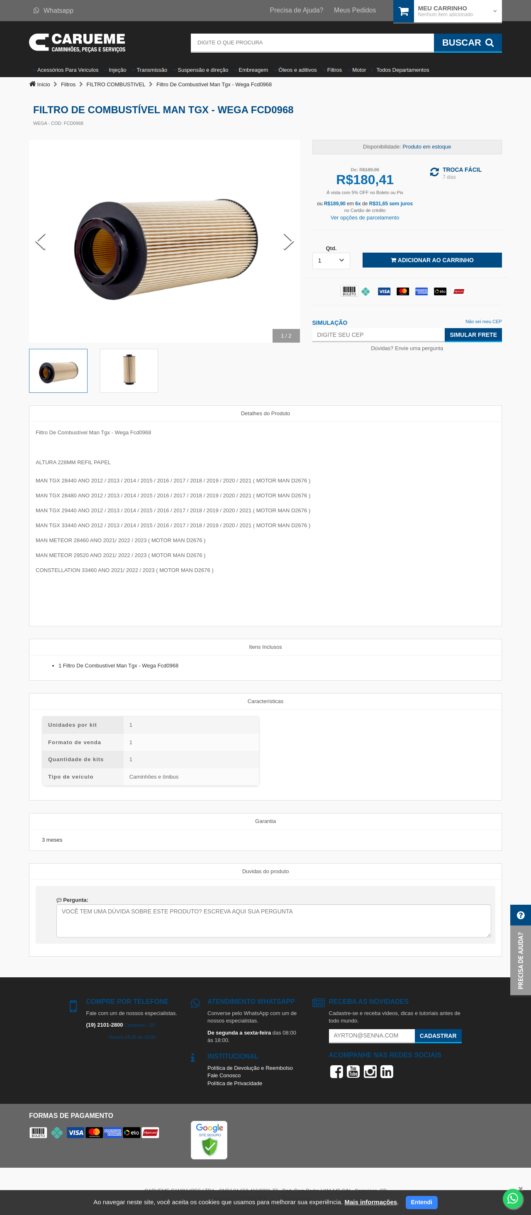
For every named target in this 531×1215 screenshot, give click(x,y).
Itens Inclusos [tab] (265, 647)
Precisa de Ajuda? (297, 10)
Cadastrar (438, 1035)
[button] (520, 950)
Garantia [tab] (265, 821)
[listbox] (331, 261)
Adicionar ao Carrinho (432, 260)
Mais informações (370, 1201)
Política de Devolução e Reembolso (250, 1068)
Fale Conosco (224, 1075)
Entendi (421, 1202)
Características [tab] (266, 701)
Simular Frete (473, 334)
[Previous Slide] (40, 241)
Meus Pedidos (355, 10)
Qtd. (331, 248)
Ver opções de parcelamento (365, 217)
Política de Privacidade (234, 1083)
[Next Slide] (289, 241)
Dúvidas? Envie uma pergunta (407, 348)
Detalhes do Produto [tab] (265, 413)
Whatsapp (53, 10)
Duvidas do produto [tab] (265, 871)
